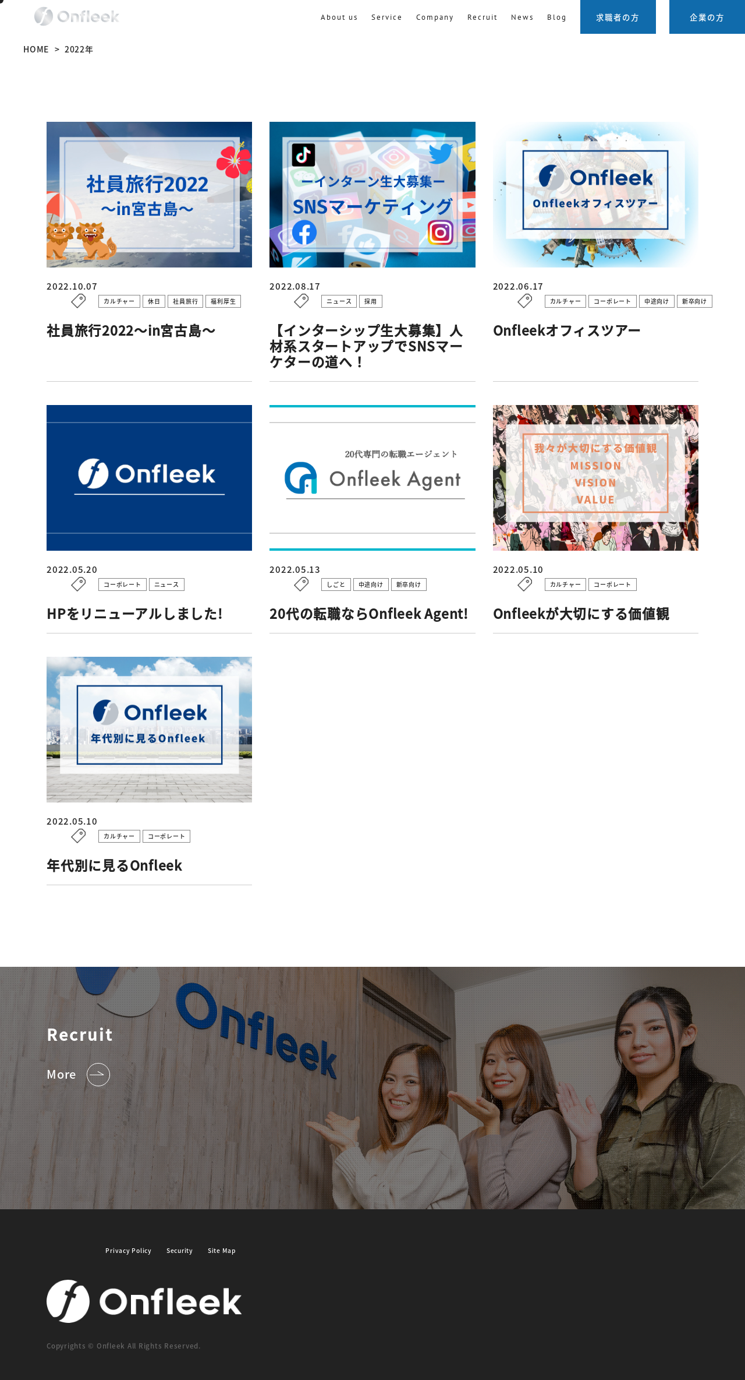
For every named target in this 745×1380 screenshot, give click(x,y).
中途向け (656, 301)
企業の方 (707, 17)
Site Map (222, 1250)
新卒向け (694, 301)
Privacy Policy (128, 1250)
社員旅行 (185, 301)
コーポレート (613, 301)
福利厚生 (223, 301)
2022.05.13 (325, 569)
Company (435, 17)
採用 (370, 301)
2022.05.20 (103, 569)
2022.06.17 (549, 286)
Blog (557, 17)
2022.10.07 (103, 286)
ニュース (339, 301)
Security (179, 1250)
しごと (336, 584)
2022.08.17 (325, 286)
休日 (154, 301)
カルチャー (119, 301)
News (522, 17)
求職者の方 (618, 17)
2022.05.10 (549, 569)
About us (339, 17)
